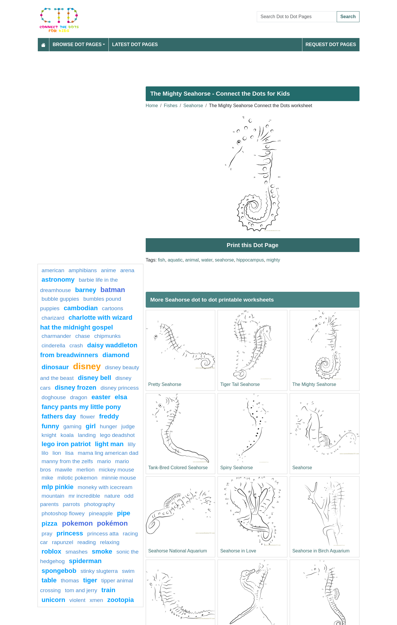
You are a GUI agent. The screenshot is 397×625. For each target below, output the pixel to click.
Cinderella (53, 345)
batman (112, 289)
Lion (57, 453)
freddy (109, 416)
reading (86, 542)
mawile (63, 470)
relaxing (109, 542)
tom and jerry (81, 590)
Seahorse (193, 105)
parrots (71, 504)
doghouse (54, 397)
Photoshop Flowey (63, 513)
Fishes (170, 105)
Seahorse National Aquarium (177, 550)
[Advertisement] (198, 66)
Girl (91, 426)
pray (47, 534)
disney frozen (75, 387)
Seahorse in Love (238, 550)
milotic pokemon (77, 478)
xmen (96, 600)
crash (76, 345)
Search (348, 16)
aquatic (175, 259)
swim (128, 571)
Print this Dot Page (252, 245)
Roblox (51, 551)
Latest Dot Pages (135, 44)
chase (82, 336)
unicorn (53, 599)
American (53, 270)
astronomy (58, 279)
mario (104, 461)
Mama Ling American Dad (108, 453)
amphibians (82, 270)
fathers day (59, 416)
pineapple (101, 513)
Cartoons (112, 308)
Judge (128, 426)
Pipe (123, 513)
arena (127, 270)
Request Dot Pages (331, 44)
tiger (90, 580)
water (206, 259)
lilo (45, 453)
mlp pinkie (58, 486)
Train (108, 590)
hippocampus (250, 259)
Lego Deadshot (117, 435)
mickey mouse (116, 470)
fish (161, 259)
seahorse (224, 259)
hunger (108, 426)
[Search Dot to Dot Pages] (297, 16)
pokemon (77, 523)
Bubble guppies (60, 299)
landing (87, 435)
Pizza (50, 523)
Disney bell (94, 377)
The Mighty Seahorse (314, 384)
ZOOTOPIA (120, 599)
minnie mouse (119, 478)
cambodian (81, 308)
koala (67, 435)
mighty (273, 259)
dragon (78, 397)
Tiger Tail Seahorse (240, 384)
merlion (85, 470)
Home (152, 105)
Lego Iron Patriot (66, 444)
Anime (108, 270)
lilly (132, 444)
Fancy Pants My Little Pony (81, 406)
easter (101, 397)
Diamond (115, 355)
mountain (53, 496)
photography (99, 504)
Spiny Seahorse (236, 467)
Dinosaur (55, 367)
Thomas (70, 580)
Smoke (102, 551)
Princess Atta (103, 534)
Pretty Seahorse (164, 384)
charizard (53, 318)
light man (109, 444)
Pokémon (112, 523)
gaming (72, 426)
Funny (50, 426)
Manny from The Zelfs (67, 461)
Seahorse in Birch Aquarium (320, 550)
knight (49, 435)
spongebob (59, 570)
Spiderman (85, 561)
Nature (112, 496)
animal (192, 259)
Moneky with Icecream (105, 487)
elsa (121, 397)
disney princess (119, 388)
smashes (76, 552)
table (49, 580)
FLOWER (87, 417)
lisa (69, 453)
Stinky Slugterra (99, 571)
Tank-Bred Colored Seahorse (178, 467)
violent (77, 600)
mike (47, 478)
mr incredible (84, 496)
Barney (85, 289)
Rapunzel (62, 542)
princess (70, 533)
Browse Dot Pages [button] (77, 44)
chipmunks (107, 336)
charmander (56, 336)
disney (87, 366)
